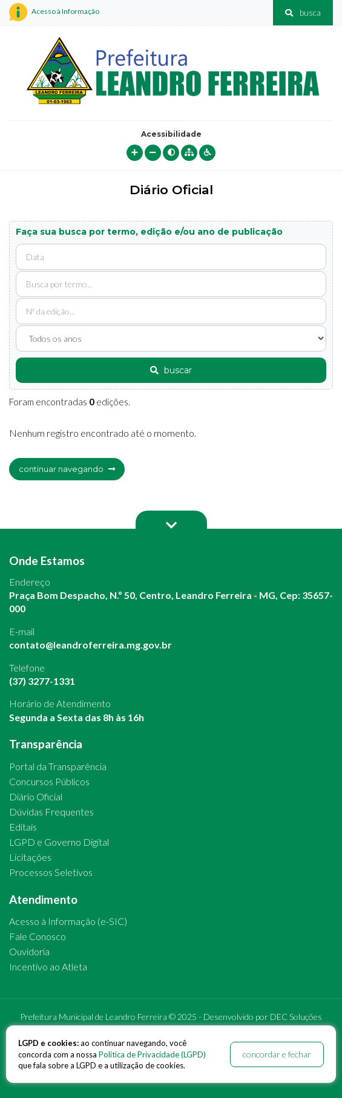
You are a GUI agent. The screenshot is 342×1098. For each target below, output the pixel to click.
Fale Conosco (37, 936)
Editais (23, 826)
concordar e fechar (277, 1054)
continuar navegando (67, 469)
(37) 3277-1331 (42, 681)
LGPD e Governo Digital (59, 842)
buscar (171, 370)
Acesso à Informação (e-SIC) (68, 921)
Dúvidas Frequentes (51, 811)
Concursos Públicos (49, 781)
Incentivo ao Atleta (48, 966)
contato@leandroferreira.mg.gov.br (90, 644)
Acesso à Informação (54, 12)
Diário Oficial (35, 796)
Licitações (30, 857)
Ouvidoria (29, 951)
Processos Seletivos (51, 872)
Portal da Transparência (58, 766)
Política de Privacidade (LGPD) (152, 1054)
